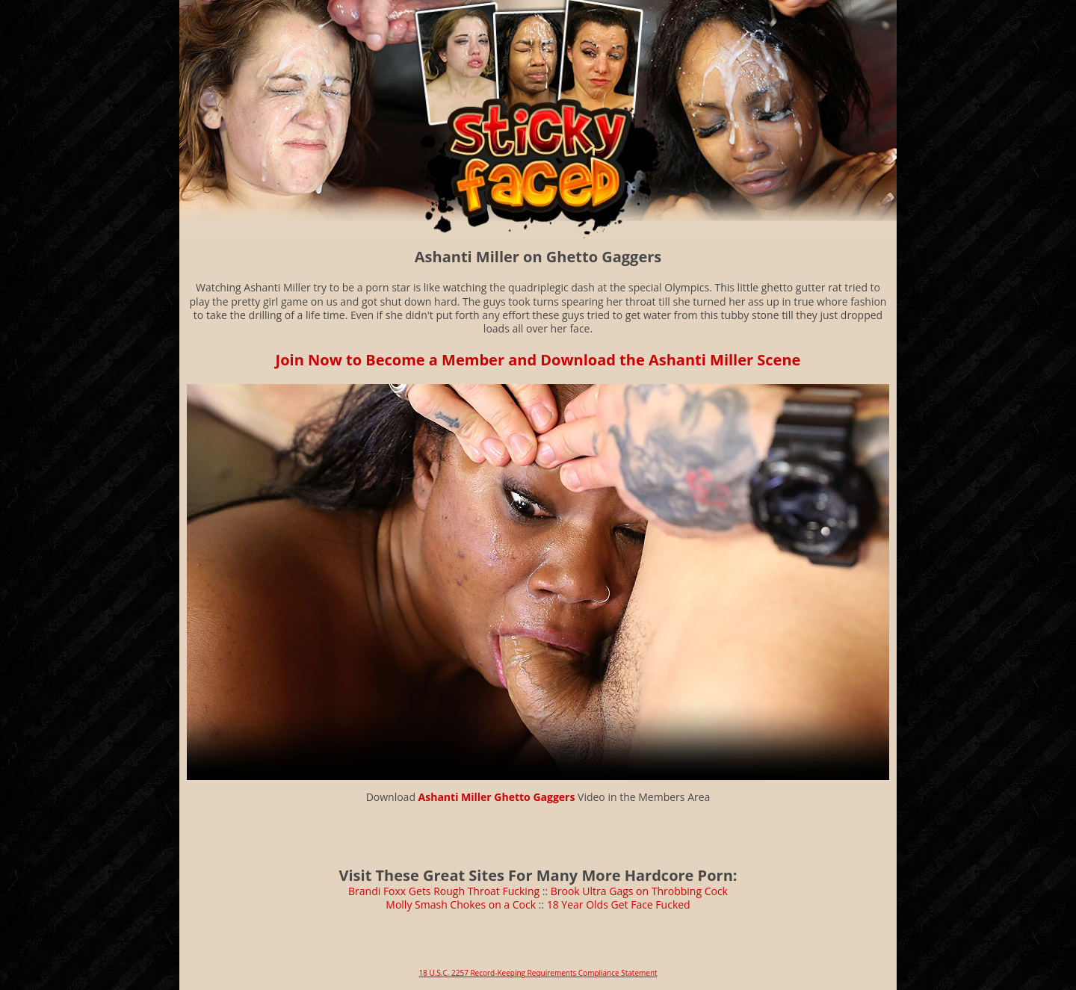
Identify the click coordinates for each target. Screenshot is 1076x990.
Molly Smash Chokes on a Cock (461, 904)
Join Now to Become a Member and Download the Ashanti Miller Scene (538, 360)
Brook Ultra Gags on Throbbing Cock (639, 891)
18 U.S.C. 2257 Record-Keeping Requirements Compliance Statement (537, 973)
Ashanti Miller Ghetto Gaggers (496, 797)
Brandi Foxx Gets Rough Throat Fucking (443, 891)
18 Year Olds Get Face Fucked (618, 904)
